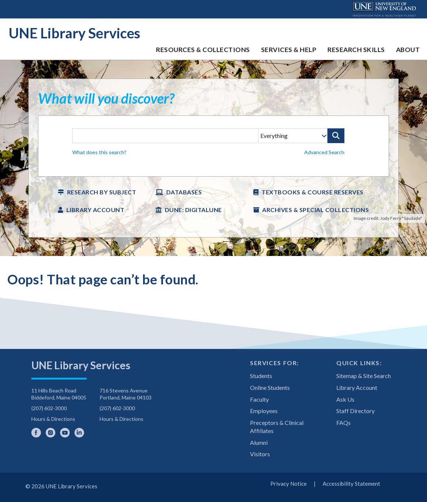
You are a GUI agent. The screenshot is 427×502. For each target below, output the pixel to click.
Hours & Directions (53, 419)
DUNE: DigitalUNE (193, 209)
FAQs (343, 422)
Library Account (95, 209)
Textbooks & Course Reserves (312, 191)
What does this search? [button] (99, 152)
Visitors (260, 453)
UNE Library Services (74, 33)
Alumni (259, 442)
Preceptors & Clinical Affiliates (276, 426)
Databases (184, 191)
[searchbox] (213, 146)
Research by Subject (101, 191)
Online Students (270, 387)
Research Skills (356, 49)
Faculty (259, 399)
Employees (264, 410)
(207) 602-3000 (49, 408)
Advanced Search (324, 152)
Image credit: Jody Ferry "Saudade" (388, 218)
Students (261, 375)
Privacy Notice (288, 483)
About (408, 49)
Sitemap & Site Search (363, 375)
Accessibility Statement (351, 483)
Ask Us (345, 399)
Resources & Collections (203, 49)
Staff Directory (355, 410)
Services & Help (289, 49)
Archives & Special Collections (315, 209)
